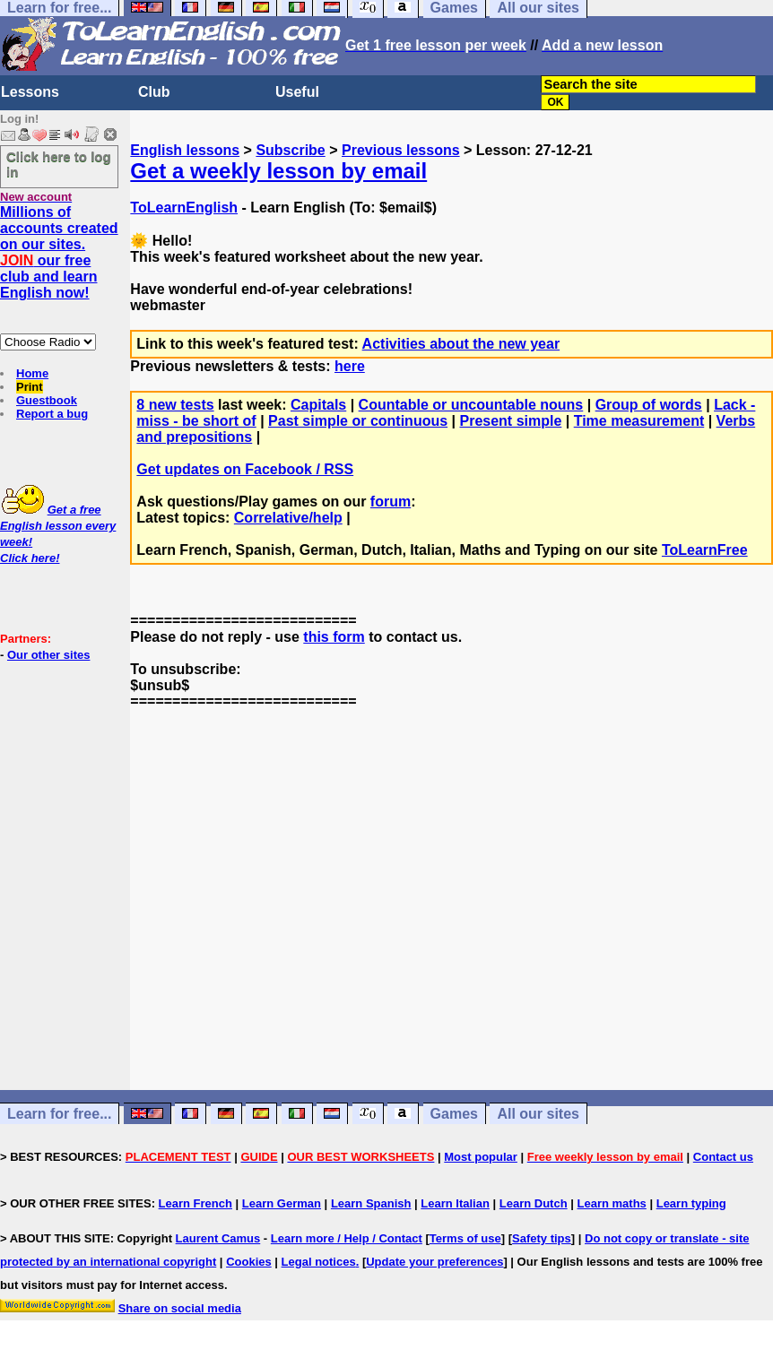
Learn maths (612, 1203)
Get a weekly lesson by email (278, 171)
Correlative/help (288, 517)
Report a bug (52, 413)
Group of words (648, 404)
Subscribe (290, 150)
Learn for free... (59, 1113)
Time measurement (639, 420)
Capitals (318, 404)
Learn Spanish (371, 1203)
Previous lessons (401, 150)
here (349, 366)
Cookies (249, 1261)
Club (154, 91)
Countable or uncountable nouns (471, 404)
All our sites (538, 1113)
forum (390, 501)
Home (32, 373)
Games (454, 1113)
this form (333, 637)
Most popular (480, 1157)
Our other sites (48, 655)
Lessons (30, 91)
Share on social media (179, 1308)
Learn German (281, 1203)
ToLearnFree (705, 550)
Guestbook (46, 400)
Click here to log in (58, 164)
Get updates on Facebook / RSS (244, 469)
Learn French (195, 1203)
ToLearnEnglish (184, 207)
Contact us (723, 1157)
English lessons (184, 150)
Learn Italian (455, 1203)
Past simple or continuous (357, 420)
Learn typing (691, 1203)
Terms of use (465, 1238)
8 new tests (174, 404)
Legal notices (319, 1261)
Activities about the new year (461, 343)
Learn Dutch (533, 1203)
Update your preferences (434, 1261)
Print (29, 387)
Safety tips (541, 1238)
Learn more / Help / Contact (346, 1238)
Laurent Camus (218, 1238)
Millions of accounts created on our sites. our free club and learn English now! (59, 252)
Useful (297, 91)
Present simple (510, 420)
